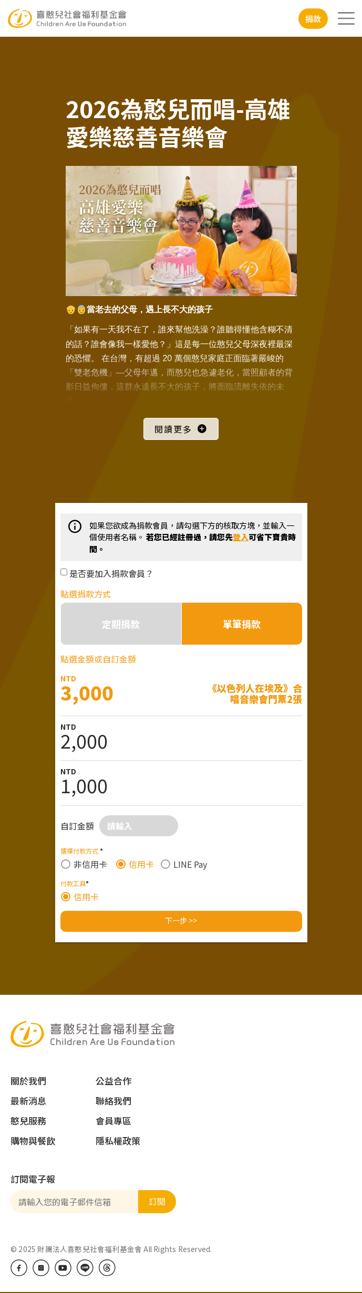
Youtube (63, 1267)
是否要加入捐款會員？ (111, 573)
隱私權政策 (118, 1140)
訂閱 (157, 1201)
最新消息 (28, 1100)
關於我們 (28, 1080)
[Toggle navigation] (346, 18)
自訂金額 (77, 825)
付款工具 (74, 883)
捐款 (313, 18)
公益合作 (113, 1080)
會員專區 (113, 1120)
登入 (241, 536)
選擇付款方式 (81, 850)
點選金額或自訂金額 (98, 659)
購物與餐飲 (33, 1140)
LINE (85, 1267)
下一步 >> (181, 920)
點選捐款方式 (85, 593)
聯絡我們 (113, 1100)
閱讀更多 (173, 429)
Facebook (19, 1267)
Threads (107, 1267)
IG (41, 1267)
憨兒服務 (28, 1120)
